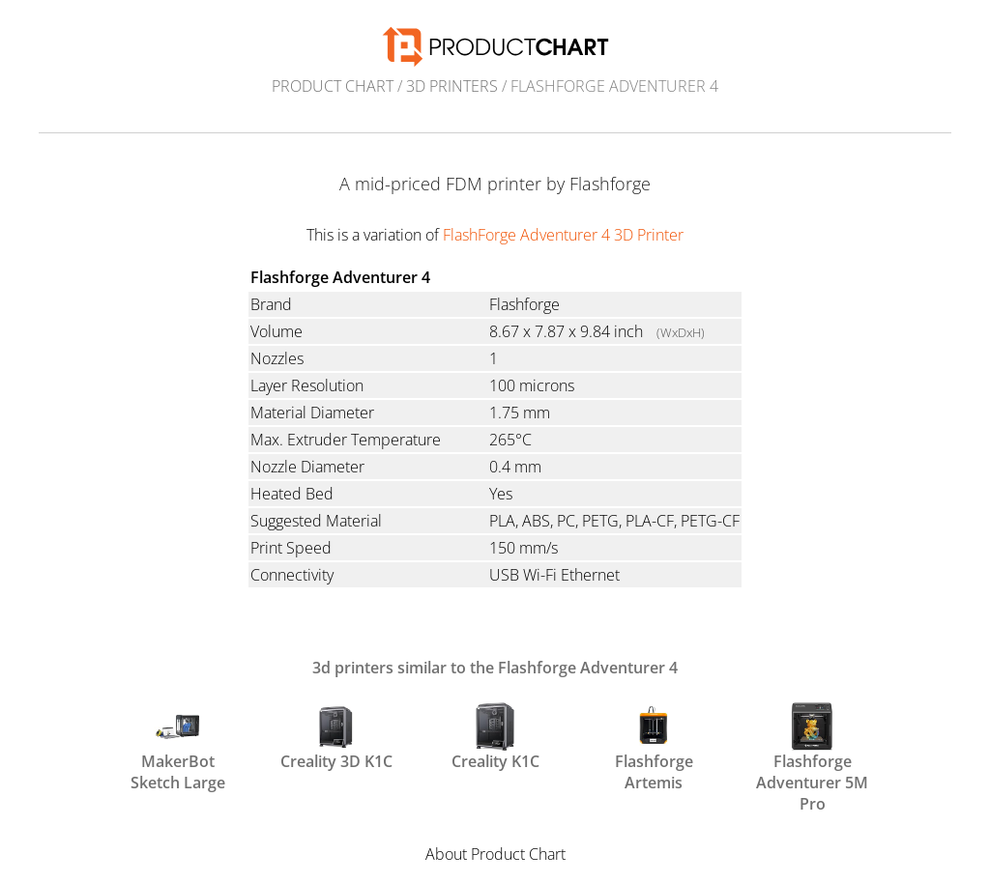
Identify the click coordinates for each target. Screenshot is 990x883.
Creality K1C (495, 737)
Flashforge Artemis (654, 745)
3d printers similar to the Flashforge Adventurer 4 (495, 667)
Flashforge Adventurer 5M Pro (812, 745)
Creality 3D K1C (336, 737)
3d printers (452, 86)
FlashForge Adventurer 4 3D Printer (563, 234)
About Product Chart (495, 854)
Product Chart (332, 86)
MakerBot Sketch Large (178, 745)
